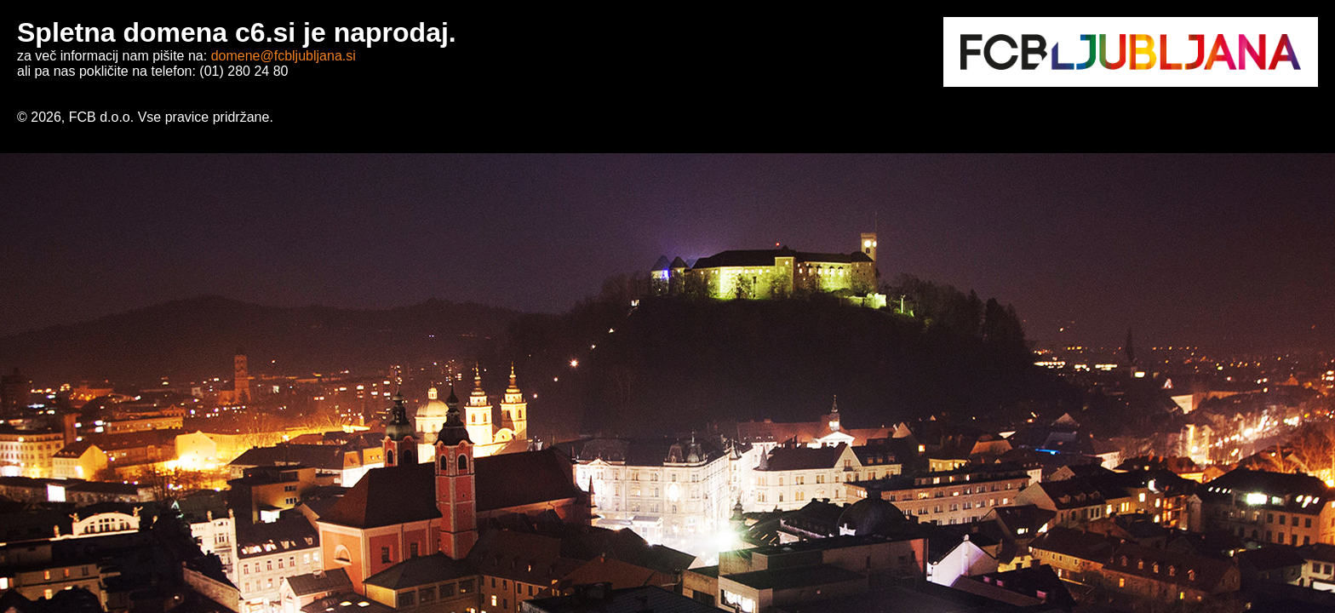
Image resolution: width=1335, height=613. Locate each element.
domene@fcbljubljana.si (283, 56)
